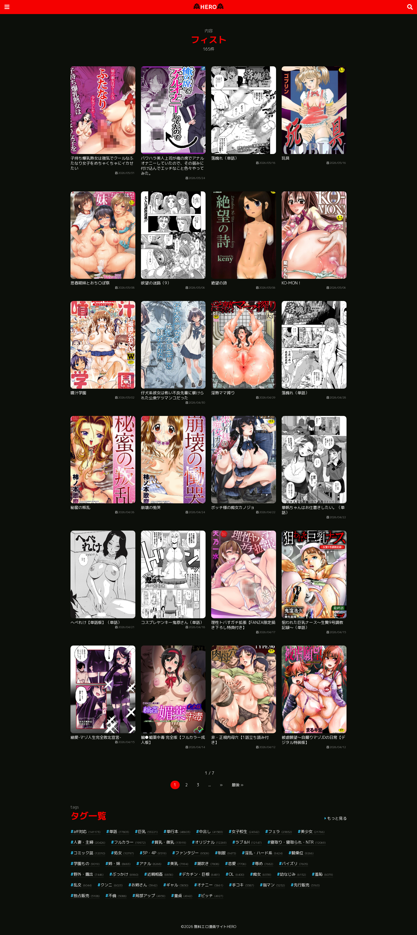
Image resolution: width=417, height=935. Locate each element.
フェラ (280, 831)
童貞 (183, 895)
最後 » (237, 784)
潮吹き (208, 863)
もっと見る (337, 818)
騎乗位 (302, 852)
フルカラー (130, 842)
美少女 (313, 831)
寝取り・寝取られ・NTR (298, 842)
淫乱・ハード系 (264, 852)
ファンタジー (192, 852)
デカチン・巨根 (201, 874)
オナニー (210, 885)
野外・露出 (89, 874)
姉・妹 (119, 863)
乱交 (83, 885)
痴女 (262, 874)
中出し (211, 831)
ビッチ (212, 895)
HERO (208, 7)
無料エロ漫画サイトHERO (215, 926)
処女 (124, 852)
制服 (227, 852)
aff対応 (87, 831)
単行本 (178, 831)
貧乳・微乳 (170, 842)
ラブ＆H (248, 842)
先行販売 (307, 885)
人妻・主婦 (89, 842)
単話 (119, 831)
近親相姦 (160, 874)
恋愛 (237, 863)
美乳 (179, 863)
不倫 (117, 895)
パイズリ (295, 863)
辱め (264, 863)
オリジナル (211, 842)
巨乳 (148, 831)
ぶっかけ (125, 874)
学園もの (87, 863)
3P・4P (155, 852)
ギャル (177, 885)
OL (236, 874)
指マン (274, 885)
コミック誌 (89, 852)
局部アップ (150, 895)
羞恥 (324, 874)
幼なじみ (293, 874)
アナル (150, 863)
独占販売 (87, 895)
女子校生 (245, 831)
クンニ (112, 885)
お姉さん (144, 885)
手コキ (243, 885)
